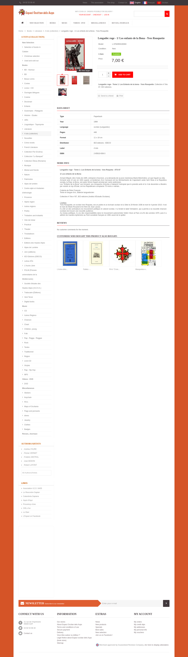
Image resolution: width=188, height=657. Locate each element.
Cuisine (27, 97)
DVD (26, 384)
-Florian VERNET (30, 453)
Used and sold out (31, 61)
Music (64, 23)
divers (26, 416)
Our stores (61, 622)
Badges (27, 429)
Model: (101, 44)
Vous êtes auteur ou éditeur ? (68, 635)
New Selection (37, 23)
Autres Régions (30, 315)
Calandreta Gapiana (31, 496)
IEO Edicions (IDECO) (33, 257)
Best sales (99, 630)
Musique (27, 166)
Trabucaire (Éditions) (32, 293)
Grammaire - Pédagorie (33, 111)
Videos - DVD (79, 23)
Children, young (30, 329)
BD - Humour (29, 70)
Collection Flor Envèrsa (33, 152)
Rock (26, 343)
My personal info (140, 630)
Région (27, 356)
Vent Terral (28, 297)
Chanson (27, 320)
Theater (27, 229)
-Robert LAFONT (30, 465)
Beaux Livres (29, 79)
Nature (27, 175)
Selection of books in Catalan (31, 49)
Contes (27, 83)
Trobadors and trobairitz (33, 215)
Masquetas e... (141, 269)
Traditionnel (28, 352)
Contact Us (122, 3)
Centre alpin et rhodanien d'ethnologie (33, 190)
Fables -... (87, 269)
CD (25, 311)
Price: (100, 59)
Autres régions (30, 206)
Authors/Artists (31, 444)
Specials (98, 627)
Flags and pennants (32, 411)
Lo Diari (26, 512)
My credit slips (139, 624)
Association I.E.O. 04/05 (32, 488)
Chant (26, 324)
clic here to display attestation (157, 645)
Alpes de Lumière (31, 247)
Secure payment (63, 630)
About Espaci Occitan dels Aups (69, 624)
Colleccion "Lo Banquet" (33, 156)
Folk (26, 334)
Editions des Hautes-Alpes (34, 243)
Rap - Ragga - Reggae (33, 338)
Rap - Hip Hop (29, 370)
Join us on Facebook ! (104, 635)
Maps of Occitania (31, 406)
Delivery (60, 632)
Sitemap (60, 643)
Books (53, 23)
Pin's (26, 402)
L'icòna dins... (62, 269)
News (85, 3)
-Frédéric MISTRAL (31, 457)
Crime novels (29, 143)
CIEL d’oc (27, 508)
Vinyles (27, 365)
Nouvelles (28, 138)
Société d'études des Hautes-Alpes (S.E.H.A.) (31, 286)
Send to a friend (106, 96)
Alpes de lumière (30, 184)
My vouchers (139, 632)
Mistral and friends (31, 170)
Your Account (85, 15)
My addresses (139, 627)
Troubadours (29, 234)
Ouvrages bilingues (31, 93)
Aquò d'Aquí (28, 500)
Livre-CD (27, 361)
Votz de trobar (29, 220)
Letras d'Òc (28, 261)
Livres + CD (28, 88)
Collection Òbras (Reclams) (35, 161)
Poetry (26, 211)
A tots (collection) (51, 31)
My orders (138, 622)
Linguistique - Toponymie (34, 124)
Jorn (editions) (29, 252)
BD (25, 74)
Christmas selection (32, 56)
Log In (106, 15)
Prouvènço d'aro (29, 504)
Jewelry (27, 420)
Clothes (27, 425)
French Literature (31, 147)
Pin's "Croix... (114, 269)
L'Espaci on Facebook (31, 516)
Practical (27, 225)
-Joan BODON (29, 461)
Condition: (102, 49)
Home (21, 31)
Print (121, 96)
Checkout (97, 15)
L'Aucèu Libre (29, 266)
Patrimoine (28, 179)
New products (100, 624)
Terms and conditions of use (68, 627)
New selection (100, 632)
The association (97, 3)
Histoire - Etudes (30, 115)
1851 (26, 120)
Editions (27, 238)
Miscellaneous (98, 23)
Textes (26, 347)
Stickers (27, 393)
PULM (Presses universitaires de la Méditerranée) (29, 274)
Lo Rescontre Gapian (31, 492)
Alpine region (29, 202)
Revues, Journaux (120, 23)
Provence (28, 197)
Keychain (28, 397)
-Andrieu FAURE (30, 449)
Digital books (29, 302)
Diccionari (28, 102)
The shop (111, 3)
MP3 (26, 375)
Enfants (27, 106)
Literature (38, 31)
